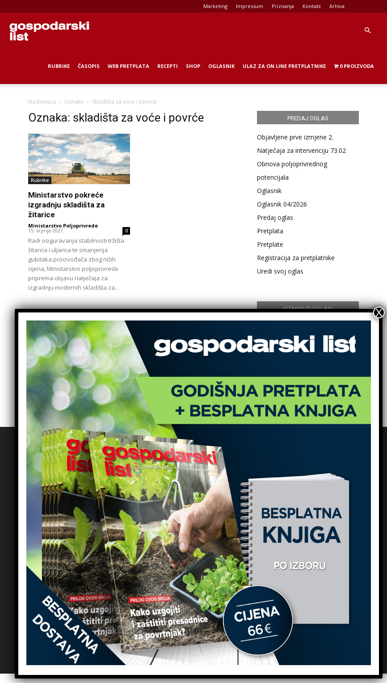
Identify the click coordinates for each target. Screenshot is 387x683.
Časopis (89, 66)
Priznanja (283, 6)
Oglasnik (221, 66)
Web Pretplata (128, 66)
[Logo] (49, 30)
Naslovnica (42, 101)
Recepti (167, 66)
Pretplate (270, 244)
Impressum (249, 6)
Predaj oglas (275, 217)
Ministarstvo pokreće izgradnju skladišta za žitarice (66, 204)
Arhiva (337, 6)
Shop (193, 66)
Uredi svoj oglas (280, 271)
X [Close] (379, 312)
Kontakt (312, 6)
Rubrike (59, 66)
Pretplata (270, 231)
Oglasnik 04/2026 (282, 204)
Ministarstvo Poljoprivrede (63, 225)
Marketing (215, 6)
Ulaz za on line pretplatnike (284, 66)
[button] (367, 30)
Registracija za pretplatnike (296, 257)
